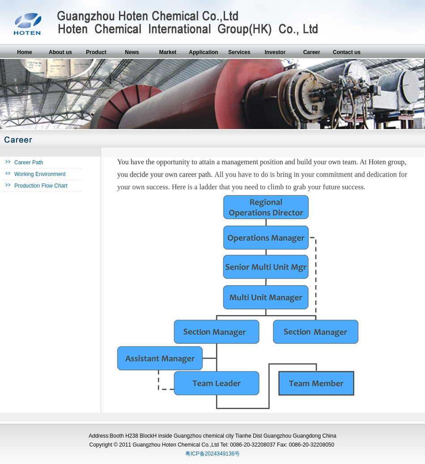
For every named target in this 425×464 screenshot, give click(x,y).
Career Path (28, 162)
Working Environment (40, 174)
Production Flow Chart (41, 186)
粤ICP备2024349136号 (212, 454)
